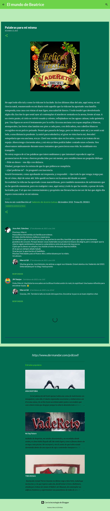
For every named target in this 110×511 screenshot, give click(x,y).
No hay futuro (31, 434)
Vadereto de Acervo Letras (44, 202)
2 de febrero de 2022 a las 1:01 (34, 279)
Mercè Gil (24, 260)
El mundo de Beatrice (25, 4)
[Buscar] (47, 4)
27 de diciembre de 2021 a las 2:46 (42, 228)
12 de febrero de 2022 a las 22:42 (42, 290)
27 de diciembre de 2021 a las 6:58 (42, 260)
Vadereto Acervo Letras (15, 206)
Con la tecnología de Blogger (55, 502)
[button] (6, 35)
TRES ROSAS (30, 476)
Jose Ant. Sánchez (20, 228)
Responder (17, 274)
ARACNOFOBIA (31, 391)
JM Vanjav (17, 279)
